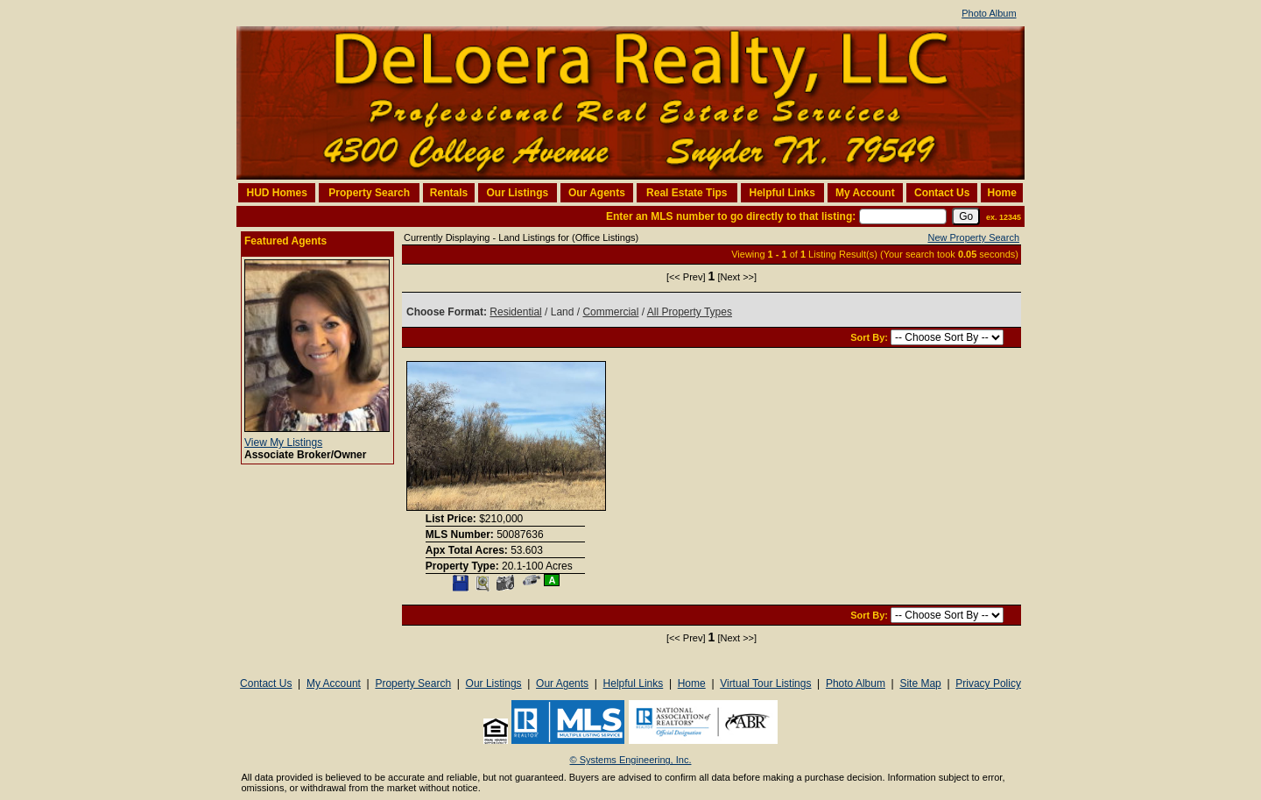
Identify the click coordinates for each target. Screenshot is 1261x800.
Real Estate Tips (686, 193)
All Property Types (689, 312)
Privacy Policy (988, 683)
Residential (515, 312)
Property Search (369, 193)
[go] (966, 216)
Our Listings (518, 193)
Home (1002, 193)
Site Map (919, 683)
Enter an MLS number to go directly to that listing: (731, 216)
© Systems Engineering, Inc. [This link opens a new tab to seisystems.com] (631, 759)
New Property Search (973, 237)
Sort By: (870, 337)
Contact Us (941, 193)
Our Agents (596, 193)
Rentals (449, 193)
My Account (865, 193)
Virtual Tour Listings (765, 683)
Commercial (610, 312)
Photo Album (989, 13)
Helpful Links (781, 193)
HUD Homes (276, 193)
